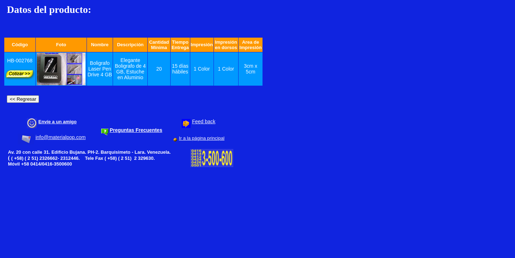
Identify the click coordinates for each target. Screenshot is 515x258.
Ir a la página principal (201, 138)
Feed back (203, 121)
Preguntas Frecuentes (136, 130)
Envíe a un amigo (57, 121)
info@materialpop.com (60, 137)
